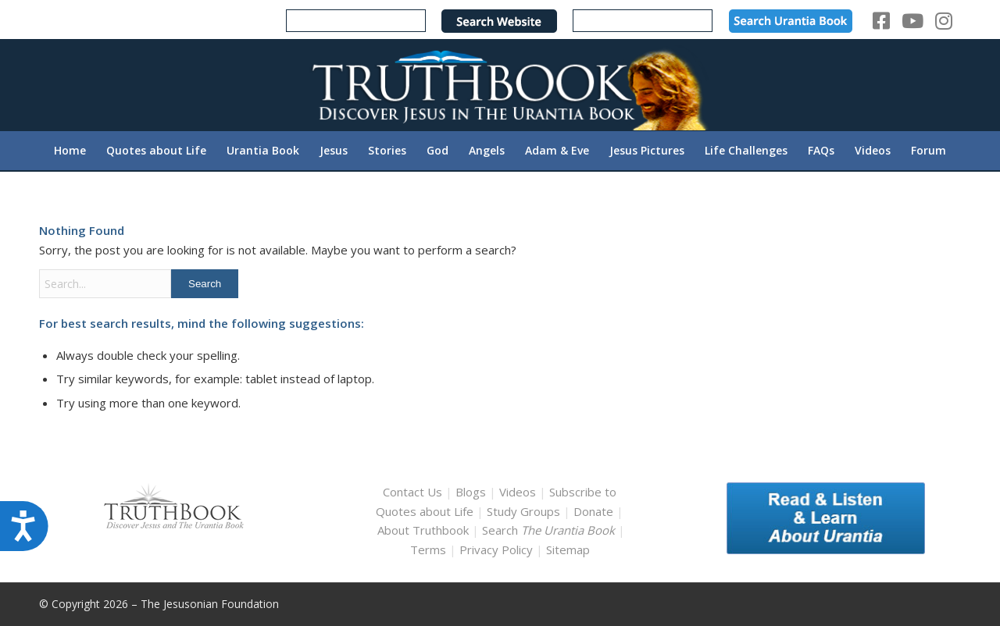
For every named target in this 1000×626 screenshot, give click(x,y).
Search (550, 530)
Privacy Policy (496, 549)
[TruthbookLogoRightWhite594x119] (500, 84)
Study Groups (525, 511)
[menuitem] (70, 150)
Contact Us (412, 492)
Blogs (470, 492)
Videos (517, 492)
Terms (428, 549)
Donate (593, 511)
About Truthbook (423, 530)
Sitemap (568, 549)
